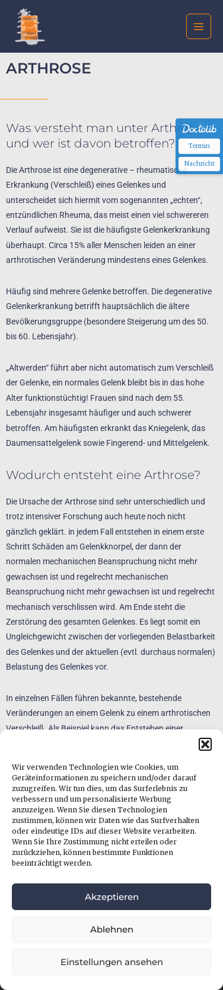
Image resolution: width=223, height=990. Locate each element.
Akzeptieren (112, 896)
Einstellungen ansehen (111, 961)
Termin (199, 146)
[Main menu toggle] (199, 26)
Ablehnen (111, 929)
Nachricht (199, 164)
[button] (205, 744)
